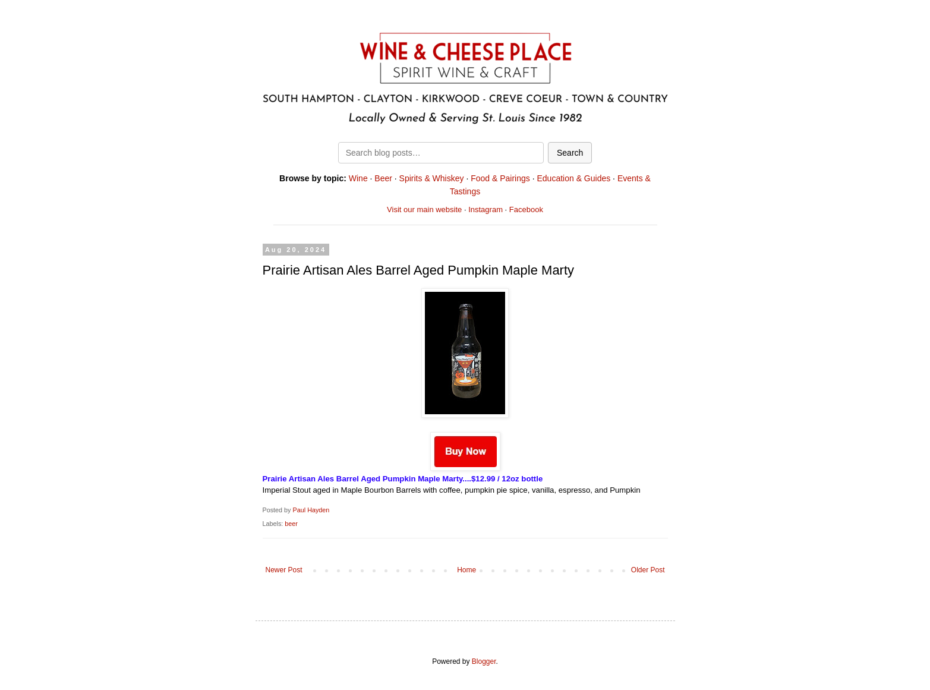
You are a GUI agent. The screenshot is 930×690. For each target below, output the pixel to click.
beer (291, 523)
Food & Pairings (500, 178)
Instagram (485, 209)
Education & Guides (573, 178)
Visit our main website (424, 209)
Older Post (648, 570)
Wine (358, 178)
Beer (383, 178)
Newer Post (284, 570)
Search (570, 152)
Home (466, 570)
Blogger (484, 661)
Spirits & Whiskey (431, 178)
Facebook (526, 209)
